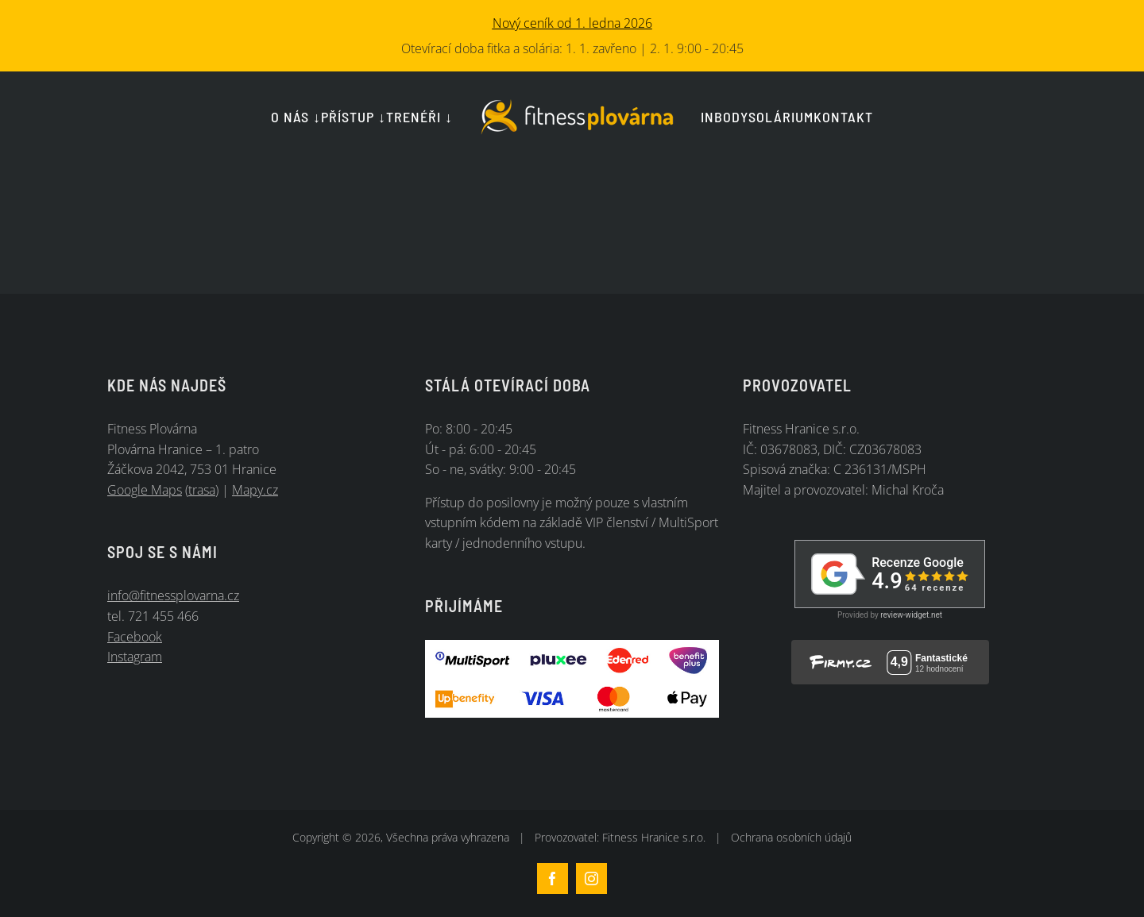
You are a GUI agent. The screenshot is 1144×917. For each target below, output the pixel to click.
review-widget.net (911, 615)
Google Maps (144, 490)
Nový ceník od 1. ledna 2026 (572, 23)
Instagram (134, 656)
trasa (201, 490)
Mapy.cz (255, 490)
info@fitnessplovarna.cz (173, 595)
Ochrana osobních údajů (791, 837)
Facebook (134, 636)
